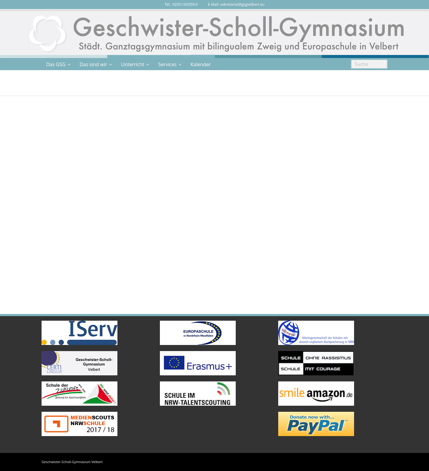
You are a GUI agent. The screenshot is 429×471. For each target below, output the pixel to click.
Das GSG (56, 64)
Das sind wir (93, 64)
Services (167, 64)
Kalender (201, 64)
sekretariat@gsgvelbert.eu (242, 4)
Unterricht (132, 64)
